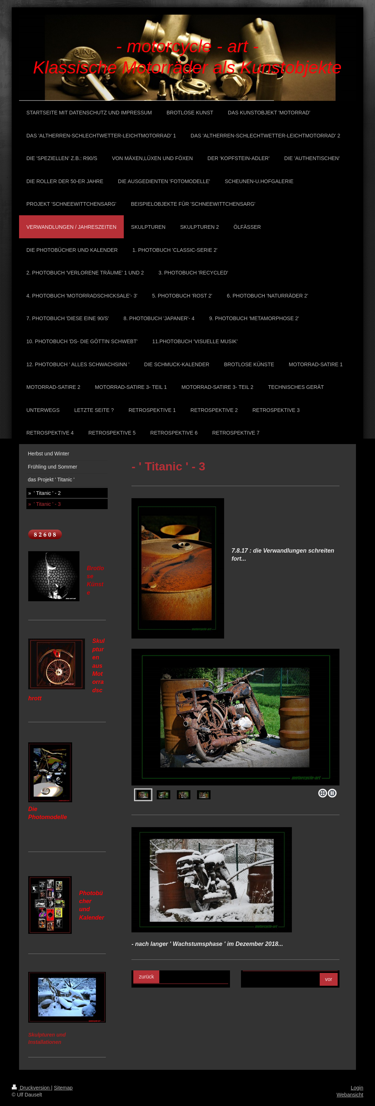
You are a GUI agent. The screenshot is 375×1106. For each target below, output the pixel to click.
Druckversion (31, 1088)
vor (328, 979)
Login (357, 1088)
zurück (146, 977)
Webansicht (350, 1095)
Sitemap (63, 1088)
